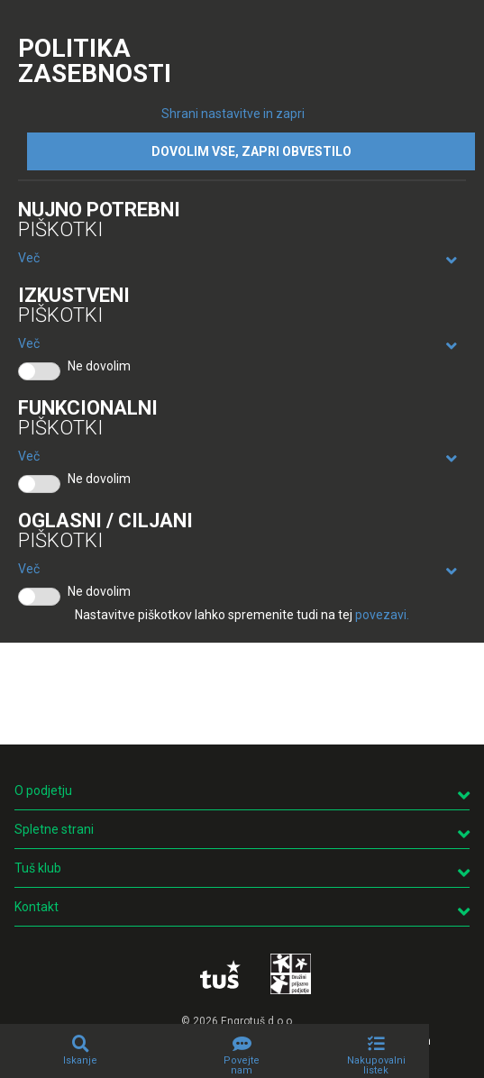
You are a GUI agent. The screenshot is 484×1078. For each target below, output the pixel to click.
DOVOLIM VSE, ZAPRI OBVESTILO (251, 151)
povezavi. (382, 615)
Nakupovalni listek (376, 1065)
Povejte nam (242, 1065)
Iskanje (80, 1060)
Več (29, 258)
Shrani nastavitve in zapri (233, 113)
